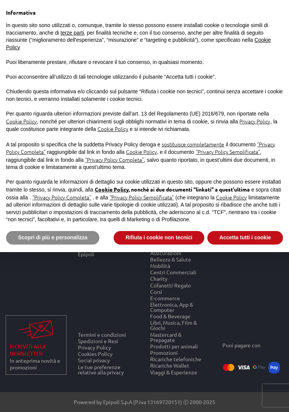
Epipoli (86, 254)
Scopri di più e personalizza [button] (52, 237)
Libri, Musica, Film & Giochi (173, 325)
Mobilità (160, 265)
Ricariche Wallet (169, 365)
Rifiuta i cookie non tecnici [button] (159, 237)
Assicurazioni (165, 252)
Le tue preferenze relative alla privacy (101, 369)
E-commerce (165, 298)
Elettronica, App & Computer (171, 307)
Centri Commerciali (173, 272)
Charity (158, 278)
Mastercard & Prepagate (165, 337)
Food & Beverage (170, 316)
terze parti (72, 33)
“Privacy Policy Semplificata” (228, 151)
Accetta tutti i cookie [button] (245, 237)
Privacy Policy (94, 347)
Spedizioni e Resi (98, 341)
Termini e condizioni (102, 334)
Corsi (156, 291)
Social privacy (94, 360)
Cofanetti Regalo (170, 285)
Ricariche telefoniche (175, 359)
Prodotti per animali (174, 346)
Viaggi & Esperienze (173, 372)
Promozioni (164, 352)
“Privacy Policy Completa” (114, 159)
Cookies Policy (95, 354)
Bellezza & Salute (170, 259)
